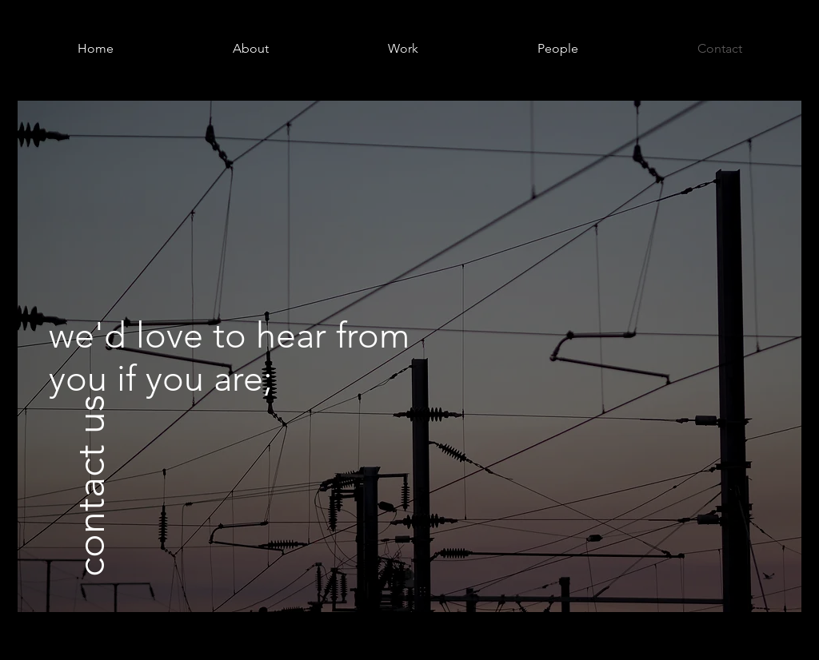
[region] (409, 356)
